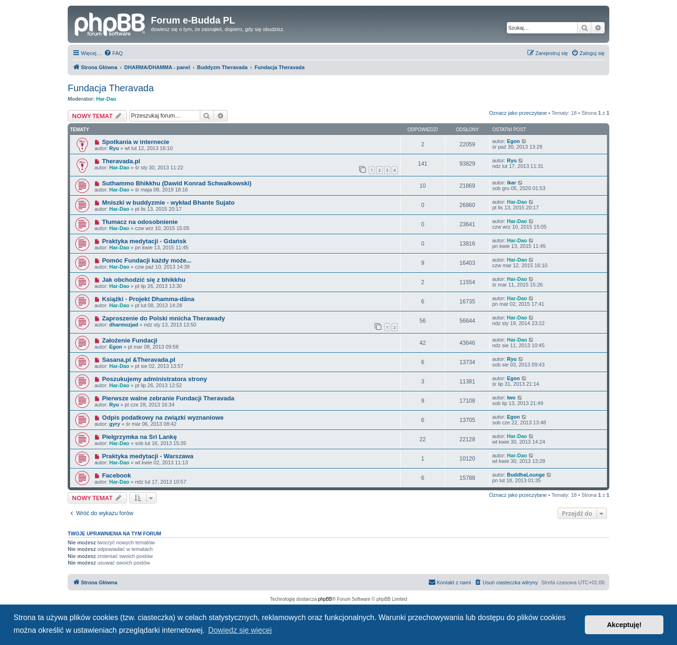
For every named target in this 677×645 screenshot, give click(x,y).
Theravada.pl (121, 161)
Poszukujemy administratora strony (154, 378)
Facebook (116, 475)
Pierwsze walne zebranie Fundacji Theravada (168, 398)
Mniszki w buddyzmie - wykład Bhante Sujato (168, 202)
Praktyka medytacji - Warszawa (148, 456)
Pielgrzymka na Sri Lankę (139, 436)
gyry (114, 424)
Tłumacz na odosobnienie (140, 221)
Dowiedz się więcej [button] (240, 630)
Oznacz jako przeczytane (518, 113)
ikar (511, 182)
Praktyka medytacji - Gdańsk (144, 241)
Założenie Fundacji (129, 340)
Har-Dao (106, 99)
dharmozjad (123, 324)
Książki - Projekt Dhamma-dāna (148, 299)
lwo (511, 397)
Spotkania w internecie (135, 141)
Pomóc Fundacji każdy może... (147, 260)
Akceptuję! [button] (624, 625)
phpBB (325, 599)
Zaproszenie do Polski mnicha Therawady (163, 318)
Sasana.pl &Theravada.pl (138, 359)
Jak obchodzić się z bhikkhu (143, 279)
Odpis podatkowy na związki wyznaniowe (163, 417)
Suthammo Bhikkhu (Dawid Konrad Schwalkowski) (177, 183)
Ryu (114, 148)
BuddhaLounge (526, 475)
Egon (513, 141)
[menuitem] (113, 53)
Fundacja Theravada (111, 88)
